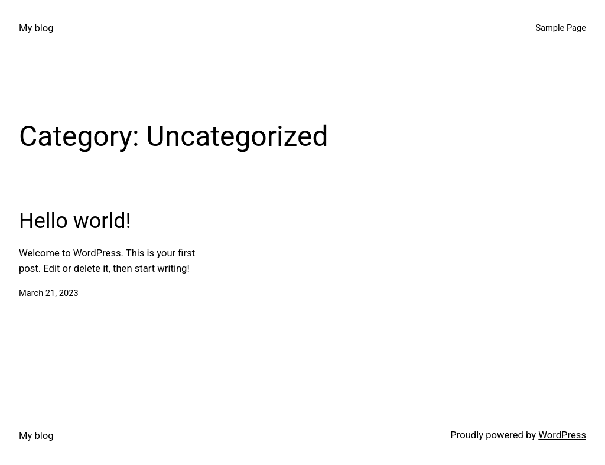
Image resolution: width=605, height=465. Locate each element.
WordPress (562, 435)
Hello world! (75, 221)
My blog (36, 28)
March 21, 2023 (49, 293)
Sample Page (560, 27)
